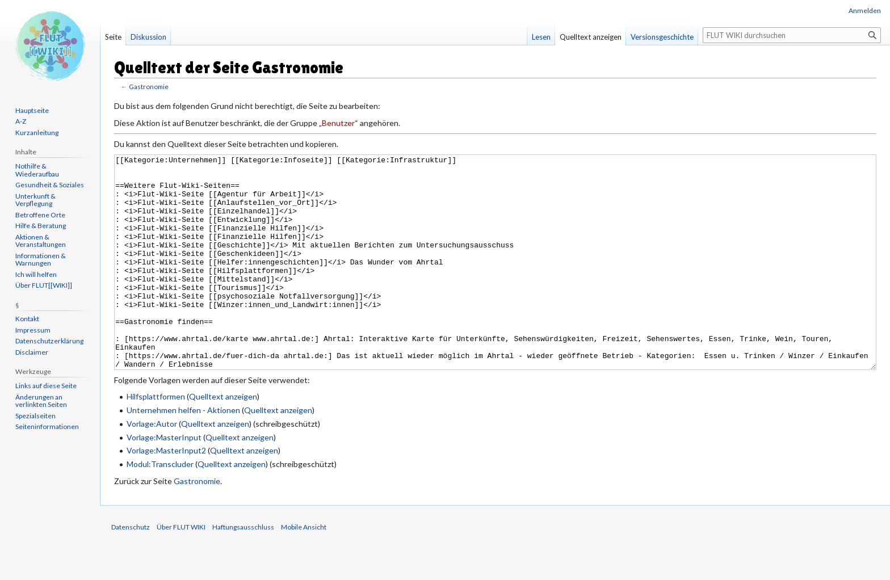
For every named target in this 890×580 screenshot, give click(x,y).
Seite (113, 36)
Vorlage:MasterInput (164, 480)
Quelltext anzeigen (223, 439)
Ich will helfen (36, 274)
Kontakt (27, 318)
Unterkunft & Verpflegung (35, 200)
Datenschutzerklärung (49, 341)
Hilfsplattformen (156, 439)
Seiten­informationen (47, 426)
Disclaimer (31, 352)
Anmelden (865, 10)
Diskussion (148, 36)
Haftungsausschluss (243, 569)
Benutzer (338, 123)
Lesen (541, 36)
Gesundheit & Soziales (49, 184)
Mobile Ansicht (303, 569)
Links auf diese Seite (46, 385)
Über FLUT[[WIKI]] (43, 285)
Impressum (33, 330)
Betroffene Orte (40, 215)
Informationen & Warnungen (40, 259)
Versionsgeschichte (662, 36)
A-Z (20, 121)
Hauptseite (32, 110)
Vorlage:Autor (152, 466)
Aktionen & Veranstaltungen (40, 241)
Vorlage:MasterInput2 (166, 493)
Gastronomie (149, 86)
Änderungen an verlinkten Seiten (41, 401)
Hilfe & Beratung (40, 225)
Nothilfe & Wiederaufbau (37, 170)
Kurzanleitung (36, 132)
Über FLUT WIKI (181, 569)
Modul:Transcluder (160, 506)
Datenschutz (130, 569)
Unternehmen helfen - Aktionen (183, 452)
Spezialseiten (35, 415)
